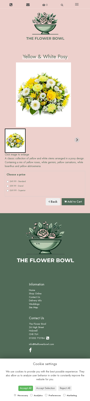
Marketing (70, 395)
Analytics (36, 395)
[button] (15, 141)
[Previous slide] (10, 139)
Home (32, 290)
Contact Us (34, 297)
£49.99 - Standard (16, 181)
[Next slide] (77, 139)
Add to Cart (73, 201)
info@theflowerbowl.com (41, 344)
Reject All (65, 388)
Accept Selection (45, 388)
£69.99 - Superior (16, 190)
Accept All (25, 388)
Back (52, 202)
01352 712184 (39, 338)
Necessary (21, 395)
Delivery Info (35, 300)
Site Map (33, 307)
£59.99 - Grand (15, 185)
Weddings (34, 304)
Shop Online (35, 293)
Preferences (53, 395)
